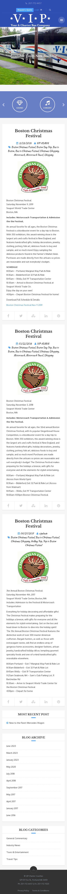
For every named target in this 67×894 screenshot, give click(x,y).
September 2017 (14, 787)
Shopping (48, 155)
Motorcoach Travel (34, 155)
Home (5, 31)
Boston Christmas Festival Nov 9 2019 (24, 305)
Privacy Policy (23, 890)
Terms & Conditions (40, 890)
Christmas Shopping (49, 151)
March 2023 (12, 753)
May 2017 (10, 794)
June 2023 (11, 746)
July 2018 (10, 773)
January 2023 (12, 759)
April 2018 (11, 780)
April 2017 (11, 801)
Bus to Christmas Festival (27, 151)
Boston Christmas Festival (33, 133)
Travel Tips (11, 859)
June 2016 (10, 815)
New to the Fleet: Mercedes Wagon (26, 723)
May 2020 (11, 766)
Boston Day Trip (44, 147)
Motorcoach (19, 155)
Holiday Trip (36, 541)
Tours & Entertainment (17, 852)
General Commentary (16, 838)
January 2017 (12, 808)
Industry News (13, 845)
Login (36, 9)
